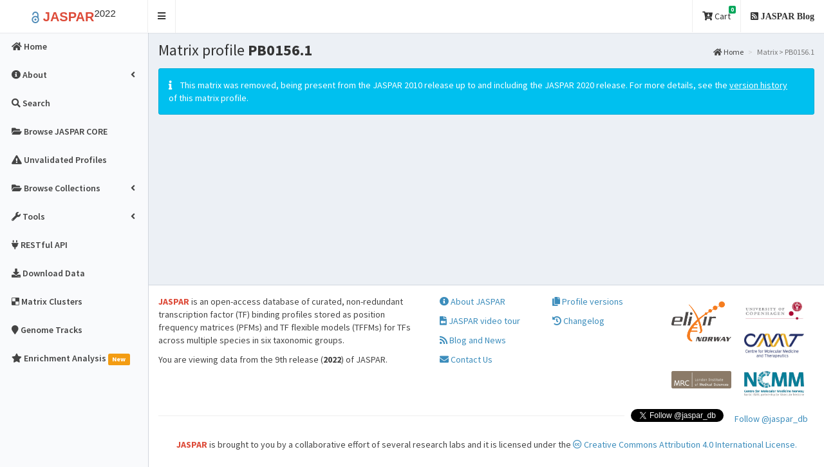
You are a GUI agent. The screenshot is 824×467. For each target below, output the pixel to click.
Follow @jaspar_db (771, 418)
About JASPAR (472, 301)
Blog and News (473, 340)
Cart (719, 14)
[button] (162, 16)
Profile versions (587, 301)
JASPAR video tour (480, 321)
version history (758, 85)
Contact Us (466, 359)
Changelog (578, 321)
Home (728, 52)
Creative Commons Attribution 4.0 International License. (685, 444)
